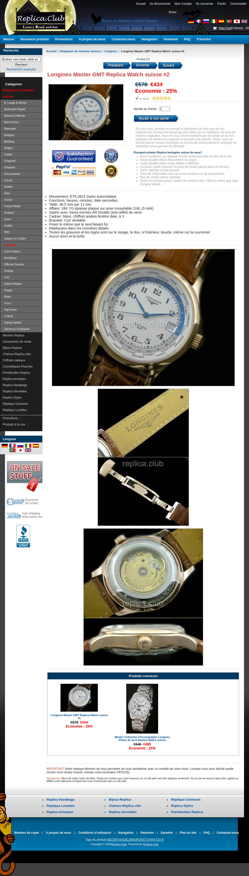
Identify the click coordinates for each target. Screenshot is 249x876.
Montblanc (10, 257)
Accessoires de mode (17, 341)
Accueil (140, 3)
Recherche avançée (21, 69)
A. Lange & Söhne (14, 102)
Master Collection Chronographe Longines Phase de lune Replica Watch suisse (142, 738)
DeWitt (7, 186)
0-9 (161, 839)
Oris (6, 277)
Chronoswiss (11, 173)
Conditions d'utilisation (94, 832)
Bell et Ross (11, 122)
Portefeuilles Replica (16, 372)
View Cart (224, 28)
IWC (6, 232)
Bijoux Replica (12, 348)
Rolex (7, 303)
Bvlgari (8, 147)
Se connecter (204, 3)
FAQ (187, 39)
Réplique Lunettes (15, 410)
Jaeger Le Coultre (14, 238)
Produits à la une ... (15, 424)
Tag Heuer (10, 309)
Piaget (7, 290)
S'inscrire (204, 39)
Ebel (6, 193)
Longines (110, 51)
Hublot (7, 225)
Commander (238, 3)
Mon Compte (183, 3)
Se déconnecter (160, 3)
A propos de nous (92, 39)
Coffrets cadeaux (14, 360)
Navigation (149, 39)
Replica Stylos (12, 397)
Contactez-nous (123, 39)
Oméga (8, 270)
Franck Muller (12, 206)
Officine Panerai (13, 264)
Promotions (63, 39)
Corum (7, 180)
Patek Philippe (12, 283)
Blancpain (9, 128)
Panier (222, 3)
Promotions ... (12, 418)
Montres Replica (13, 335)
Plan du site (188, 832)
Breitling (8, 141)
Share (173, 12)
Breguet (8, 135)
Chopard (9, 167)
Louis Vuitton (11, 251)
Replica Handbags (15, 385)
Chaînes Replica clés (17, 354)
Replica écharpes (14, 379)
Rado (7, 296)
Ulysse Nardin (12, 322)
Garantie (167, 832)
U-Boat (8, 316)
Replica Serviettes (15, 391)
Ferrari (7, 199)
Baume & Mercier (14, 115)
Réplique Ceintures (15, 404)
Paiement (171, 39)
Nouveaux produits (34, 39)
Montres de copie (26, 832)
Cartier (7, 154)
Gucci (7, 219)
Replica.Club (119, 844)
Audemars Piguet (14, 109)
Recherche (10, 50)
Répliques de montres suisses (80, 51)
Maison (8, 39)
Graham (8, 212)
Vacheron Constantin (16, 328)
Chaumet (9, 160)
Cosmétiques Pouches (18, 366)
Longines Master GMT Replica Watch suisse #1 (79, 717)
